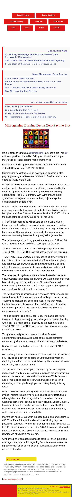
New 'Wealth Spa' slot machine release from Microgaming (34, 60)
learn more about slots (12, 479)
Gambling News (23, 15)
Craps (27, 28)
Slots (13, 28)
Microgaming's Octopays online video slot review (30, 117)
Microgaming (36, 153)
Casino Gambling (48, 15)
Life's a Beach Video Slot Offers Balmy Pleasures (30, 87)
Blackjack (38, 21)
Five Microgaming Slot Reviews (21, 91)
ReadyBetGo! (65, 487)
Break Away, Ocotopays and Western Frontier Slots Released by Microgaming (31, 56)
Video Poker (58, 21)
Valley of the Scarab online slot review (25, 113)
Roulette (57, 28)
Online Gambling (16, 21)
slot (66, 153)
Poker (41, 28)
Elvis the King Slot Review (19, 106)
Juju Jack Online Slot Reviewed (21, 110)
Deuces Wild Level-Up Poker (19, 78)
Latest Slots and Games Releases (49, 102)
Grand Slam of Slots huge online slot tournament (30, 64)
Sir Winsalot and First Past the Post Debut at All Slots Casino (33, 83)
